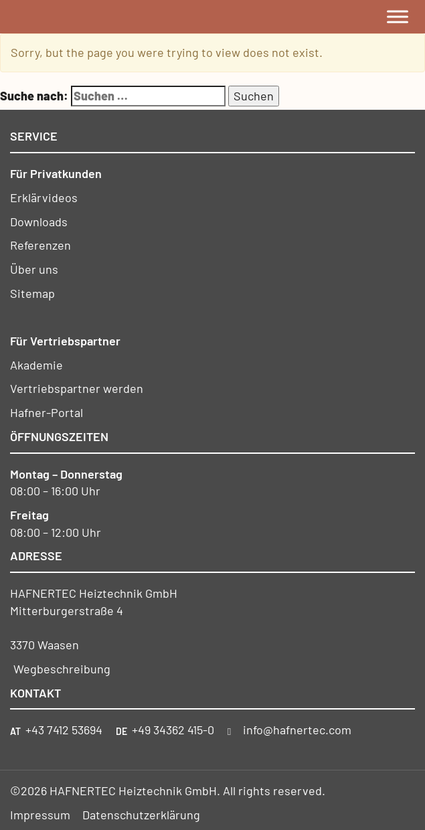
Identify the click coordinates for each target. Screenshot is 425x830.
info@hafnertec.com (297, 729)
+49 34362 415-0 (173, 729)
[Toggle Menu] (397, 16)
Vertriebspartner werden (76, 388)
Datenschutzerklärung (141, 814)
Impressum (40, 814)
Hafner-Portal (46, 412)
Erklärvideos (44, 197)
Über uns (34, 269)
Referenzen (40, 245)
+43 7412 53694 (63, 729)
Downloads (39, 221)
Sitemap (32, 293)
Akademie (36, 364)
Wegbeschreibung (61, 668)
